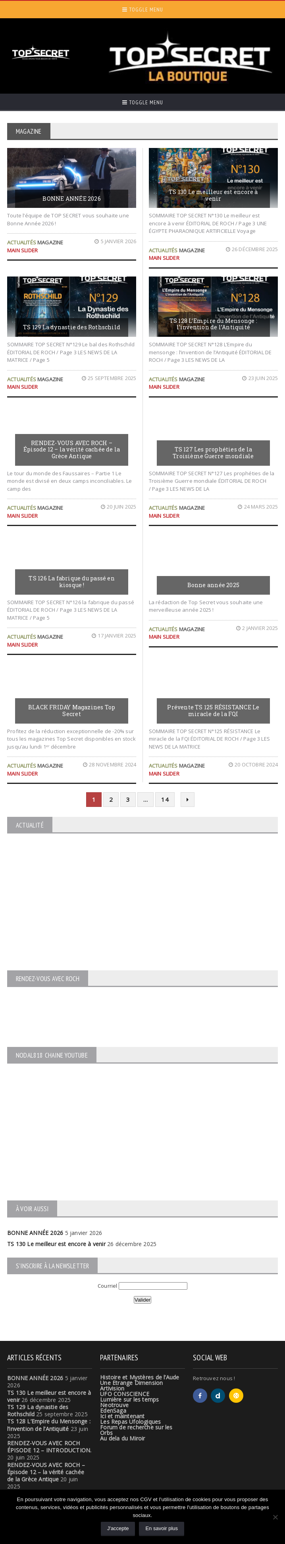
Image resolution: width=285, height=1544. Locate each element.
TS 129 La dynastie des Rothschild (71, 327)
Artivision (112, 1388)
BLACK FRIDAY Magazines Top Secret (71, 710)
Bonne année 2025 (213, 585)
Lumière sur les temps (129, 1399)
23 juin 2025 (260, 378)
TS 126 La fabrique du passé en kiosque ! (71, 581)
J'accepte (118, 1528)
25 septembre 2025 (109, 378)
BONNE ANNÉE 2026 (71, 198)
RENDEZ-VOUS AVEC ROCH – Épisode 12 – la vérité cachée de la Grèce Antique (71, 449)
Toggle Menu (142, 9)
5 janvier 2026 (115, 241)
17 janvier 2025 (114, 635)
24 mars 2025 (258, 506)
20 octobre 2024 (253, 764)
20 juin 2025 (119, 506)
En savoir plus (161, 1528)
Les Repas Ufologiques (130, 1421)
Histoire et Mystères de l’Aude (139, 1377)
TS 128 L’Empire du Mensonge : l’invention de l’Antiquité (213, 324)
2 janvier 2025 (257, 628)
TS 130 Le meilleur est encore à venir (213, 195)
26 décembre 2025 (252, 249)
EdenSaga (113, 1410)
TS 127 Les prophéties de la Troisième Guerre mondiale (213, 453)
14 (164, 799)
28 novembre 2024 (109, 764)
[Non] (275, 1517)
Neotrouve (114, 1405)
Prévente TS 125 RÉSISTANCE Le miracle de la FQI (213, 710)
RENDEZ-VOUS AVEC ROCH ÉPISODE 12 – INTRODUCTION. (49, 1446)
